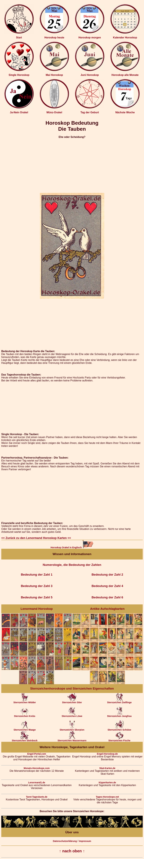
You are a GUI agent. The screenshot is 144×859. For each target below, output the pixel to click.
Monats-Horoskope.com (37, 768)
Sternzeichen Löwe (72, 715)
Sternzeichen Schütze (119, 728)
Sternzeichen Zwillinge (119, 701)
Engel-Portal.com (36, 754)
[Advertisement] (72, 164)
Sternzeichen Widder (24, 701)
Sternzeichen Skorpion (72, 728)
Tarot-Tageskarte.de (36, 797)
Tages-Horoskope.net (107, 797)
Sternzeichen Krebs (24, 715)
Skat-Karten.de (107, 768)
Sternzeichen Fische (119, 739)
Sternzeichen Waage (25, 728)
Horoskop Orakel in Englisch (72, 547)
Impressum (85, 841)
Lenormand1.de (36, 782)
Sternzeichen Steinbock (24, 739)
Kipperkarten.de (107, 782)
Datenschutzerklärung (65, 841)
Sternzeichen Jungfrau (119, 715)
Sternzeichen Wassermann (72, 739)
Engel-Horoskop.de (107, 754)
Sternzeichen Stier (72, 701)
